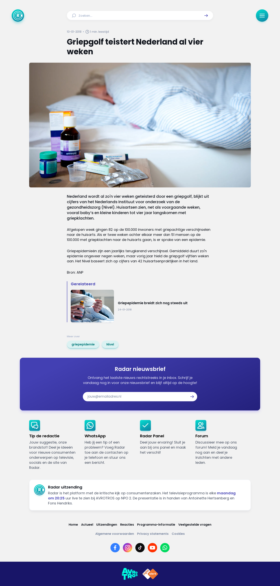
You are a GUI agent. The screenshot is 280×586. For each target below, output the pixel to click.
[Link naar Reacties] (127, 524)
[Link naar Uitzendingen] (106, 524)
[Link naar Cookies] (178, 534)
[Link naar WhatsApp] (165, 547)
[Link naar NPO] (150, 574)
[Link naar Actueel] (87, 524)
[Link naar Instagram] (127, 547)
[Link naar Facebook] (115, 547)
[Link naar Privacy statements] (153, 534)
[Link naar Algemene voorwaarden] (114, 534)
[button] (206, 15)
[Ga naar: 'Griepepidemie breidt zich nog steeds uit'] (142, 306)
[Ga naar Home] (18, 15)
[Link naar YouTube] (152, 547)
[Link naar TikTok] (140, 547)
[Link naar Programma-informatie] (156, 524)
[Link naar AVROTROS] (130, 574)
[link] (83, 344)
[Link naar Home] (73, 524)
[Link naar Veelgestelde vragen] (194, 524)
